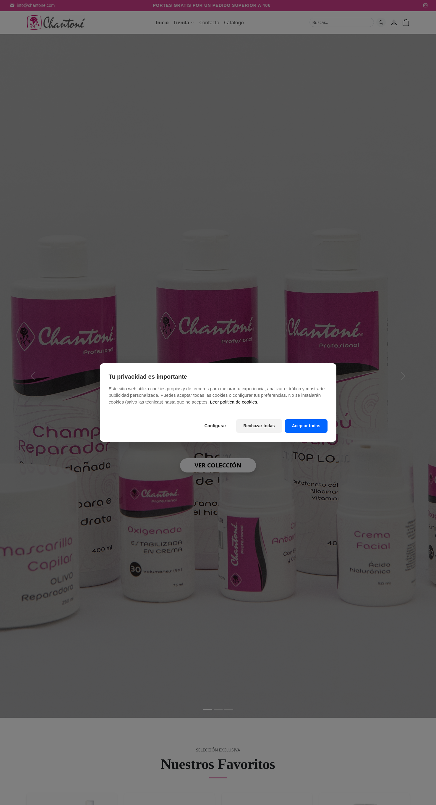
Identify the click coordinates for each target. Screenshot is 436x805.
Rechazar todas (259, 425)
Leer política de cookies (233, 402)
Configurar (215, 425)
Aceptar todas (306, 425)
